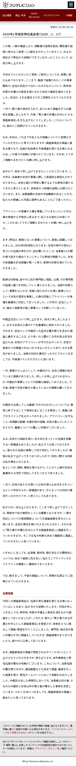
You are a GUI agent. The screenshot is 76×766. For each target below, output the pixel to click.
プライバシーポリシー (46, 748)
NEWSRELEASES (34, 15)
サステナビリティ (52, 15)
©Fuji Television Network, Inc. (38, 761)
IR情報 (69, 15)
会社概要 (7, 15)
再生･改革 (20, 15)
